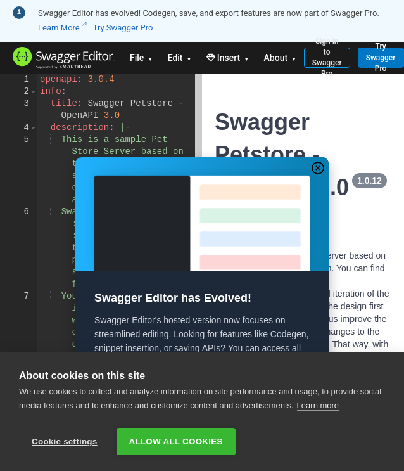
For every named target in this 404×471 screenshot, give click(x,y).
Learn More (62, 27)
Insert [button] (228, 58)
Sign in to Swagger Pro (327, 58)
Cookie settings (65, 441)
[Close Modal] (318, 168)
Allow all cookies (176, 441)
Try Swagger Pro (123, 27)
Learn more (318, 408)
